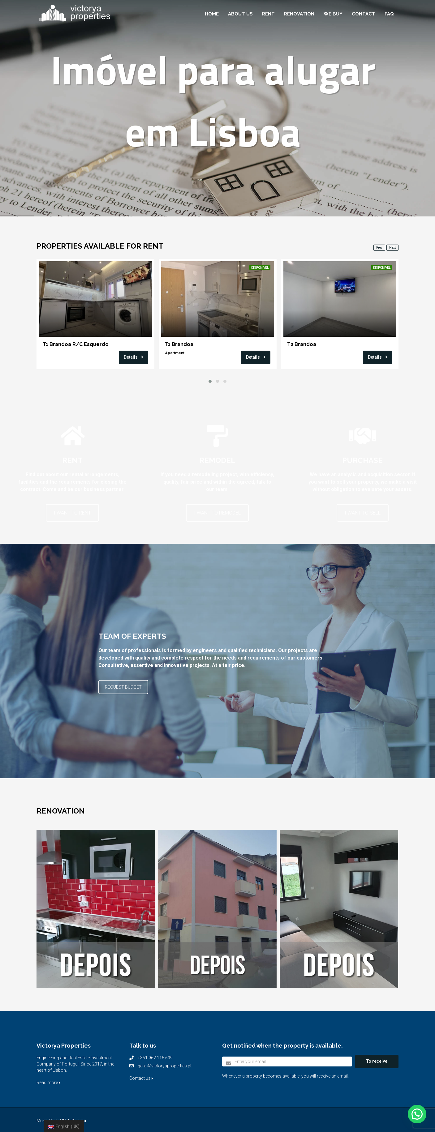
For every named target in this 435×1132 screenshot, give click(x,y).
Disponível (260, 267)
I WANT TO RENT (72, 513)
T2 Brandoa (301, 344)
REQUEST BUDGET (123, 687)
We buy (333, 14)
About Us (240, 14)
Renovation (299, 14)
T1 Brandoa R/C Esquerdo (76, 344)
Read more (48, 1082)
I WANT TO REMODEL (217, 513)
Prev (379, 247)
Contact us (141, 1078)
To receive (376, 1061)
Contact (363, 14)
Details (133, 357)
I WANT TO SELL (363, 513)
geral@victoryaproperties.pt (165, 1065)
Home (212, 14)
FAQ (389, 14)
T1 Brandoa (179, 344)
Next (392, 247)
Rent (268, 14)
